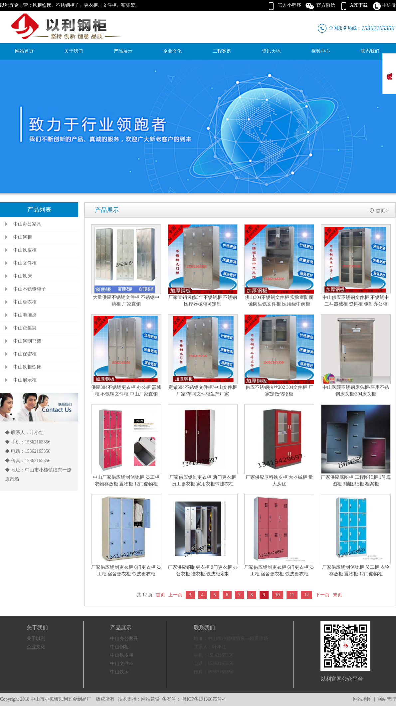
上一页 (175, 594)
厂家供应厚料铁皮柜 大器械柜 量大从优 (279, 480)
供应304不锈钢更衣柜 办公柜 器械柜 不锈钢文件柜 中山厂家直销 (126, 390)
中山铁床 (22, 276)
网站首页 (24, 51)
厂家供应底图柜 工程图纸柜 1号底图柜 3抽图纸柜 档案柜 (356, 480)
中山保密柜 (25, 354)
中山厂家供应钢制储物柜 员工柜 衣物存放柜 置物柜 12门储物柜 (126, 480)
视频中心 (320, 51)
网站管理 (386, 699)
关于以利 (36, 638)
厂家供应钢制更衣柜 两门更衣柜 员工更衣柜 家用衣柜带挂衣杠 (202, 480)
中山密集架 (25, 328)
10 (277, 594)
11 (292, 594)
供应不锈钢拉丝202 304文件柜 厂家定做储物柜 (279, 390)
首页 (380, 210)
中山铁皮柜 (25, 250)
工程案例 (222, 51)
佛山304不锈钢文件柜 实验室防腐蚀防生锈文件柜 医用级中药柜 (279, 301)
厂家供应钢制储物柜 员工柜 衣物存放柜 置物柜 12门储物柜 (356, 570)
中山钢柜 (22, 237)
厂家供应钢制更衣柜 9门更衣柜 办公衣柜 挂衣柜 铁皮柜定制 (203, 570)
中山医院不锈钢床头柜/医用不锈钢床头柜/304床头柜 (355, 390)
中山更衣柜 (25, 302)
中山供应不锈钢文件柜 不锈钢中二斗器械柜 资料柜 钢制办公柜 (355, 301)
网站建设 (150, 699)
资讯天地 (271, 51)
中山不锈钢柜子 (29, 289)
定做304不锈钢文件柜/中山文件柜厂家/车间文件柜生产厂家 (202, 390)
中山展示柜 (25, 379)
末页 (337, 594)
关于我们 (73, 51)
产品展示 (123, 51)
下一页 (322, 594)
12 (306, 594)
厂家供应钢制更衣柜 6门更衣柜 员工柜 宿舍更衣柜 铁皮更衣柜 (126, 570)
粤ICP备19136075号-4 (203, 699)
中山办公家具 (27, 224)
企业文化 (172, 51)
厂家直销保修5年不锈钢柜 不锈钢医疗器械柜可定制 (202, 301)
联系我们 (370, 51)
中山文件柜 (25, 263)
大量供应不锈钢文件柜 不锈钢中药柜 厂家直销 (126, 301)
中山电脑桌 (25, 315)
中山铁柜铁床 (27, 366)
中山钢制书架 (27, 341)
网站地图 (362, 699)
